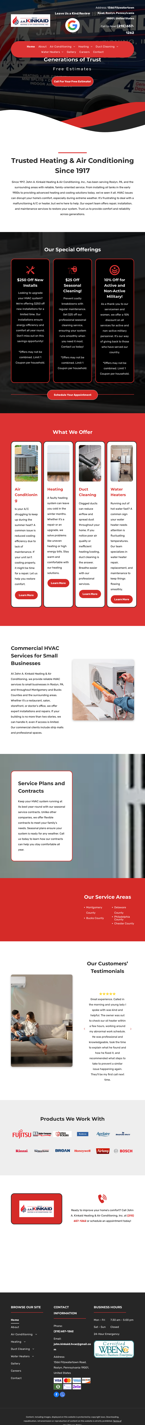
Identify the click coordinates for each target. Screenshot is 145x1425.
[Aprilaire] (103, 1134)
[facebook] (56, 1395)
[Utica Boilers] (62, 1134)
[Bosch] (123, 1151)
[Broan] (62, 1151)
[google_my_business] (62, 1395)
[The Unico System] (42, 1151)
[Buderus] (82, 1134)
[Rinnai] (22, 1151)
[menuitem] (31, 46)
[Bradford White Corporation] (123, 1134)
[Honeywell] (82, 1151)
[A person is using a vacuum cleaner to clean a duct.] (90, 463)
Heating (55, 489)
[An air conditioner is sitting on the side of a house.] (26, 463)
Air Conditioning (26, 495)
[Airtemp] (103, 1151)
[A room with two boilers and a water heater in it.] (122, 463)
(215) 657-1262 (64, 1331)
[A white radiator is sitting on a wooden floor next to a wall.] (58, 463)
